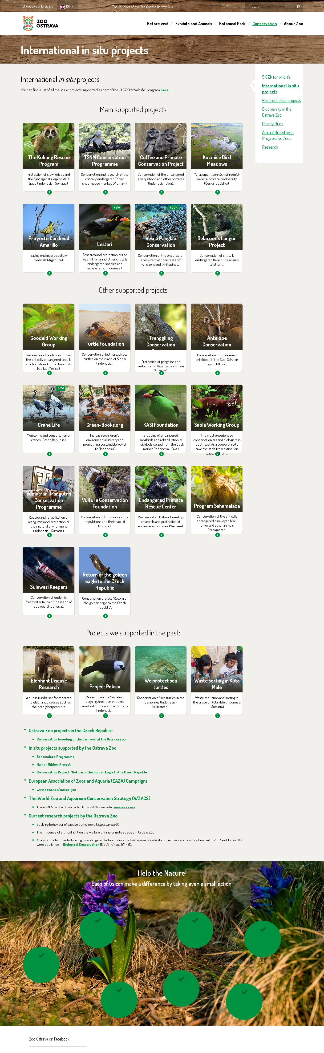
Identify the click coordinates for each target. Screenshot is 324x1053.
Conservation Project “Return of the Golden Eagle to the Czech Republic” (93, 772)
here (165, 89)
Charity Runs (272, 123)
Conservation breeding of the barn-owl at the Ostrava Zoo (81, 739)
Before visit (157, 23)
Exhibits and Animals (193, 23)
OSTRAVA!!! (193, 6)
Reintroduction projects (281, 100)
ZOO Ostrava (40, 24)
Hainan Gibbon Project (54, 764)
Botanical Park (232, 23)
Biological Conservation (81, 844)
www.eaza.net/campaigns (56, 789)
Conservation (264, 23)
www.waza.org (124, 807)
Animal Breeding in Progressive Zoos (278, 135)
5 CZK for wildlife (276, 77)
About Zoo (293, 23)
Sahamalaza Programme (55, 756)
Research (270, 147)
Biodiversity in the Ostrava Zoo (277, 112)
